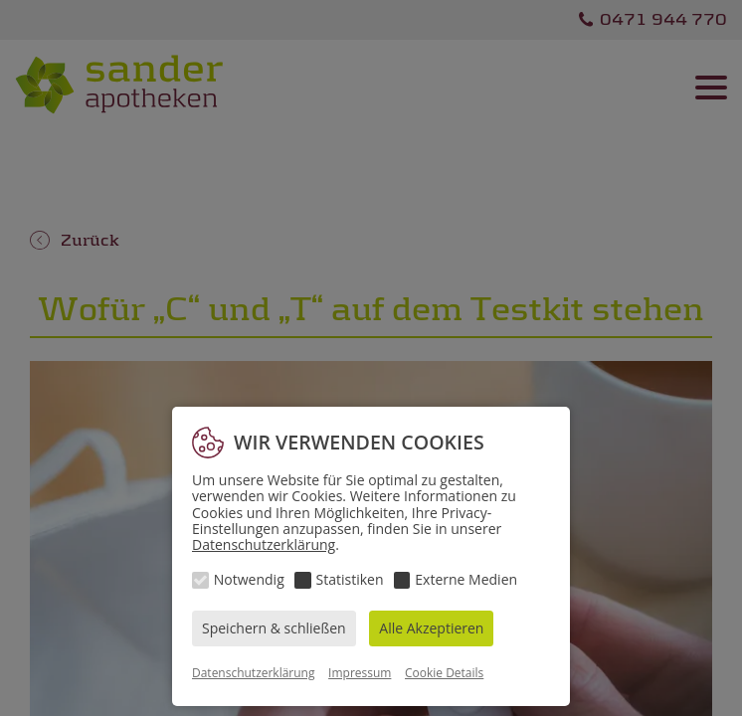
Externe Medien (466, 579)
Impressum (359, 672)
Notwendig (249, 579)
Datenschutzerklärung (263, 544)
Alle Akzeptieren (431, 628)
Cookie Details (444, 672)
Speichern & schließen (274, 628)
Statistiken (350, 579)
